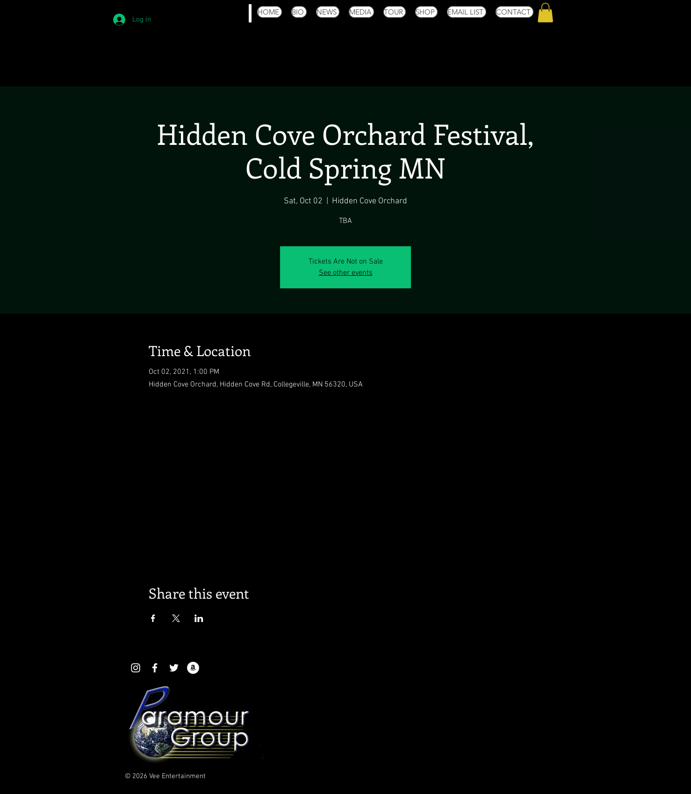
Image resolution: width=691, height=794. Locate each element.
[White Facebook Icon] (155, 668)
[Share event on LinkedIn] (198, 618)
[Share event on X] (176, 618)
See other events (346, 273)
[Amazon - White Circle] (193, 668)
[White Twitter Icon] (174, 668)
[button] (545, 12)
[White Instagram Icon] (136, 668)
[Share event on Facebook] (153, 618)
